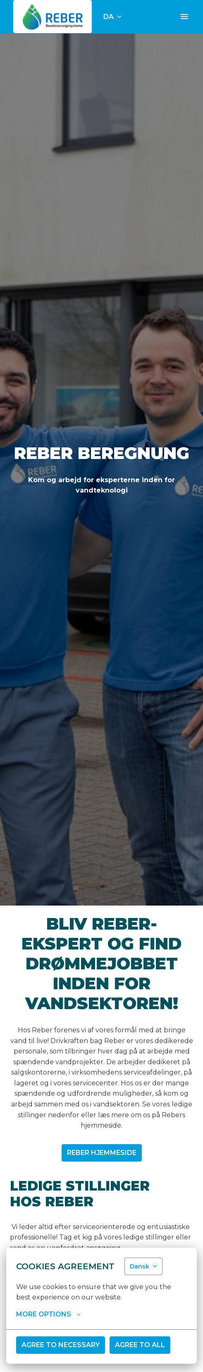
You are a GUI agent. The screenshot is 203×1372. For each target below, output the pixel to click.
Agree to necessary (60, 1345)
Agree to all (140, 1345)
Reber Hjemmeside (101, 1153)
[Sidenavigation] (184, 16)
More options (48, 1314)
